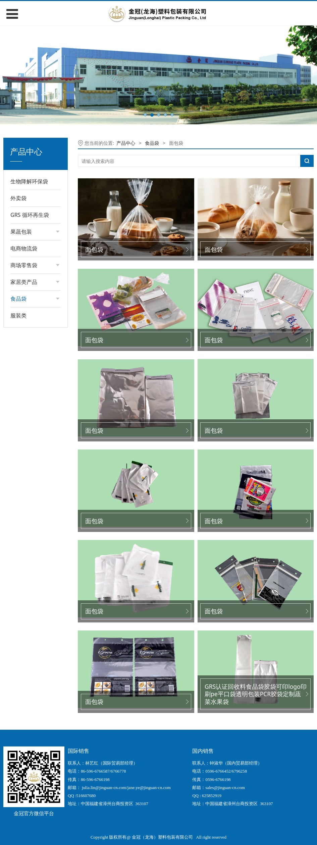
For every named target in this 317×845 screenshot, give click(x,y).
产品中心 (125, 143)
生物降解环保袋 (29, 181)
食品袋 (152, 143)
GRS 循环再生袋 (29, 215)
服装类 (18, 315)
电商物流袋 (23, 248)
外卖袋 (18, 198)
